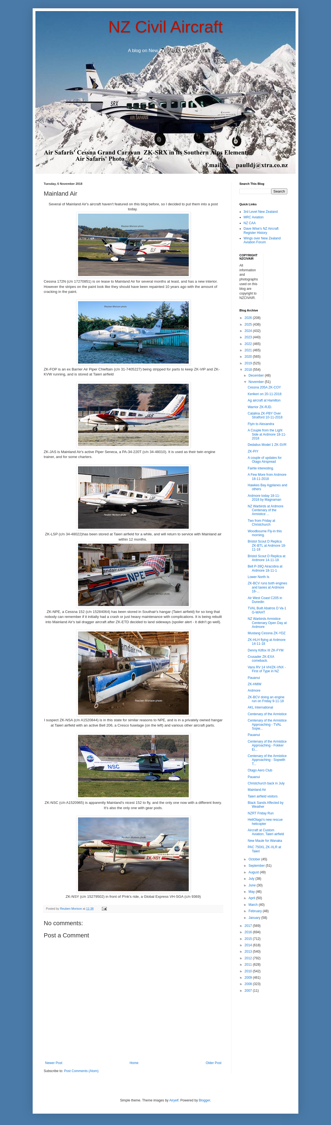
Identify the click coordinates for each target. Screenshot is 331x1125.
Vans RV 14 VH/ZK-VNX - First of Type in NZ (267, 669)
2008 (249, 984)
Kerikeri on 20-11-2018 (264, 394)
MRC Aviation (253, 217)
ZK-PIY (253, 451)
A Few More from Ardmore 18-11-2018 (267, 476)
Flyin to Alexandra (261, 424)
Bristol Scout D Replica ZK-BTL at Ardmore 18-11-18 (267, 545)
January (255, 918)
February (256, 911)
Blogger (204, 1100)
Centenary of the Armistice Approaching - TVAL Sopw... (267, 724)
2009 (249, 978)
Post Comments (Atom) (81, 1071)
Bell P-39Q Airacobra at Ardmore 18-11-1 (265, 568)
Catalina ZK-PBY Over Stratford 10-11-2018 (265, 415)
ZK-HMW (254, 684)
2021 (249, 350)
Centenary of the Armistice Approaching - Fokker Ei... (267, 745)
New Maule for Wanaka (265, 841)
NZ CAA (250, 223)
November (257, 382)
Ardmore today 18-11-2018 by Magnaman (264, 498)
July (252, 879)
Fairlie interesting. (261, 468)
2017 (249, 926)
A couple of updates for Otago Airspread (265, 460)
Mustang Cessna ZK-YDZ (267, 633)
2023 (249, 337)
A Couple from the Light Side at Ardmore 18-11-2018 (267, 434)
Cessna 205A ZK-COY (264, 387)
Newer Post (53, 1063)
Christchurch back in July (266, 783)
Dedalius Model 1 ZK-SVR (267, 445)
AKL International (260, 707)
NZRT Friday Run (261, 813)
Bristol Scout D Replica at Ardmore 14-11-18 (266, 558)
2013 (249, 951)
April (252, 898)
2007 (249, 991)
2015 (249, 939)
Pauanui (254, 678)
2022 (249, 344)
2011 (249, 965)
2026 (249, 318)
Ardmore (254, 690)
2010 (249, 971)
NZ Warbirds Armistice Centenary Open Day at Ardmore (267, 623)
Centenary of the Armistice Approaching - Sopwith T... (267, 760)
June (253, 885)
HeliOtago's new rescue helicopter (265, 821)
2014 (249, 945)
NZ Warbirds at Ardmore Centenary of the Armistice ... (265, 510)
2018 (249, 370)
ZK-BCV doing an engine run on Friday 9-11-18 (266, 699)
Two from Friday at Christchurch (261, 522)
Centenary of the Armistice (267, 714)
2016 (249, 932)
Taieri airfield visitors (263, 796)
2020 (249, 357)
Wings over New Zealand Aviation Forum (262, 240)
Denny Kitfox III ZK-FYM (265, 650)
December (257, 375)
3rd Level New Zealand (261, 212)
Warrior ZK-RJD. (260, 407)
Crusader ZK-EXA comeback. (261, 659)
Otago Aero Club (260, 770)
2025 (249, 324)
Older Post (213, 1063)
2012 (249, 958)
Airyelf (174, 1100)
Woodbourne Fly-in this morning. (265, 533)
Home (134, 1063)
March (254, 905)
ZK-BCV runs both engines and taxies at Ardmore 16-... (267, 587)
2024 (249, 331)
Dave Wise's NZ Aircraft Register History (261, 230)
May (252, 892)
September (257, 866)
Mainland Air (257, 790)
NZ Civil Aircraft (165, 26)
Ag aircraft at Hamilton (264, 400)
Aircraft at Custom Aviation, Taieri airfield (266, 832)
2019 (249, 363)
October (255, 859)
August (254, 872)
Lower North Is (258, 577)
